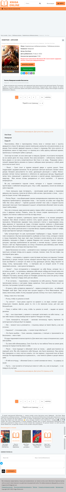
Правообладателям (7, 487)
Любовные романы (53, 46)
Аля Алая (28, 51)
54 (42, 97)
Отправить (11, 471)
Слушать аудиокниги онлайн (46, 487)
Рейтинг (35, 487)
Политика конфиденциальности (23, 487)
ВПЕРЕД (47, 97)
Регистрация (50, 3)
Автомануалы (59, 487)
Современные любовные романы (35, 46)
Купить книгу (28, 69)
